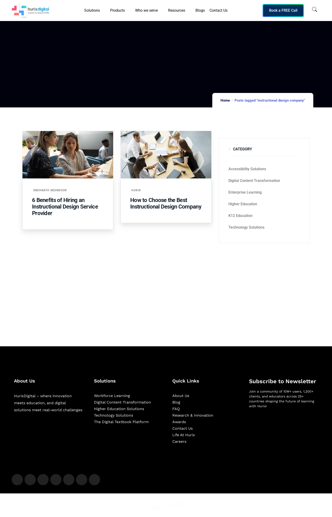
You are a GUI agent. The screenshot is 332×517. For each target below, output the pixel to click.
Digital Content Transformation (254, 180)
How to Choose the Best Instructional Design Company (165, 203)
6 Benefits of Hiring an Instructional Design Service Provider (65, 206)
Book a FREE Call (283, 10)
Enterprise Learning (245, 192)
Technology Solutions (246, 227)
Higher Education (242, 204)
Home (225, 100)
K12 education (240, 215)
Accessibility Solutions (247, 169)
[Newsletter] (283, 436)
